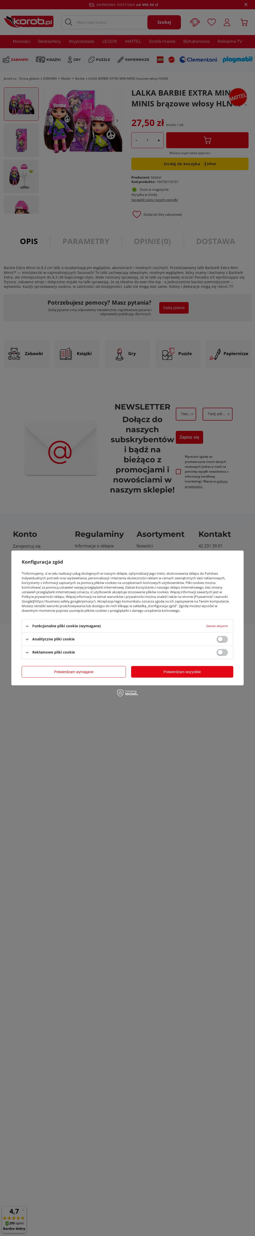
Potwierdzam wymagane (74, 672)
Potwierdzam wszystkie (182, 672)
